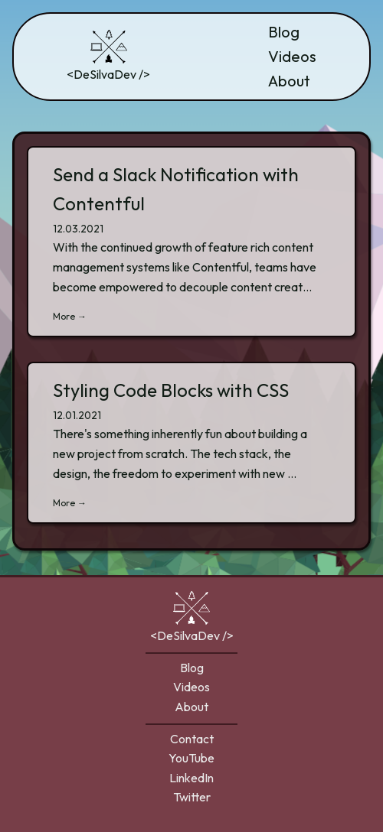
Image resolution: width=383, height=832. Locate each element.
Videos (292, 56)
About (289, 80)
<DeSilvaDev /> (108, 55)
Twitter (192, 796)
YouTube (191, 757)
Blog (284, 31)
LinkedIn (191, 777)
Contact (192, 738)
